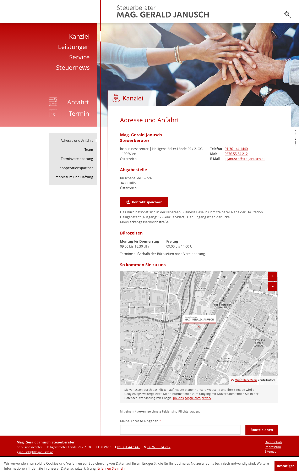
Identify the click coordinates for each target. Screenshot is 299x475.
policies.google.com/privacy (192, 398)
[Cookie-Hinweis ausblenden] (285, 466)
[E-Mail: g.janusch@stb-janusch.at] (245, 158)
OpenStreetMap (246, 380)
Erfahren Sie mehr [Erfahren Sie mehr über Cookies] (111, 468)
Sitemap (270, 451)
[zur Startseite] (163, 11)
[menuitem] (50, 36)
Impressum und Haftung (74, 177)
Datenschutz (273, 442)
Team (89, 149)
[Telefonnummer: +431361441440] (236, 148)
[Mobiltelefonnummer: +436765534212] (236, 153)
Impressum (273, 447)
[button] (144, 202)
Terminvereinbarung (77, 158)
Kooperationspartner (76, 168)
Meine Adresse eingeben (140, 421)
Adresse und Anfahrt (77, 140)
